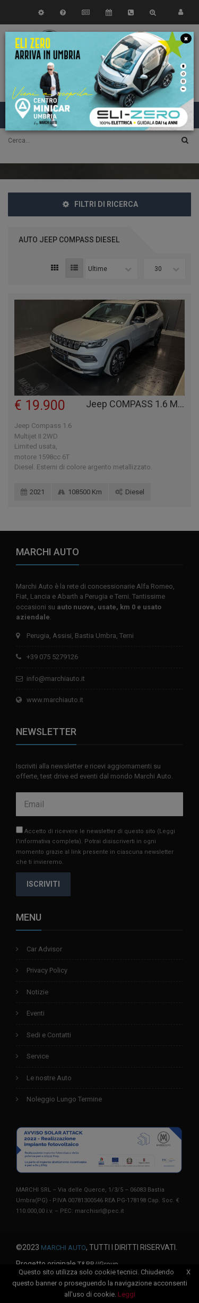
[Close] (186, 38)
